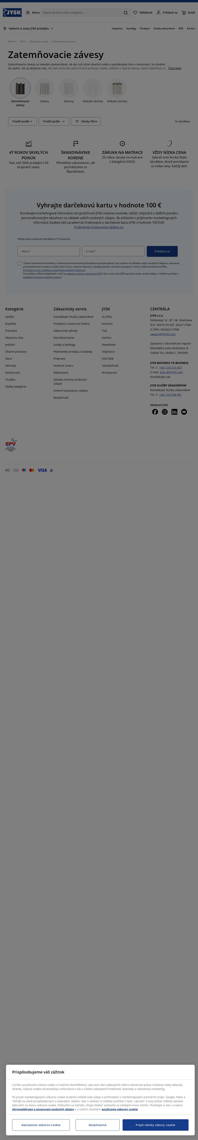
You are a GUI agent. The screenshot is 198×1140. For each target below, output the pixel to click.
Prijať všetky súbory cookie (155, 1125)
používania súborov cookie (120, 1109)
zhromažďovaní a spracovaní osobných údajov (43, 1109)
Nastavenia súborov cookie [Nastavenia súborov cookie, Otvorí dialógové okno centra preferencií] (41, 1125)
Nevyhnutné (97, 1125)
